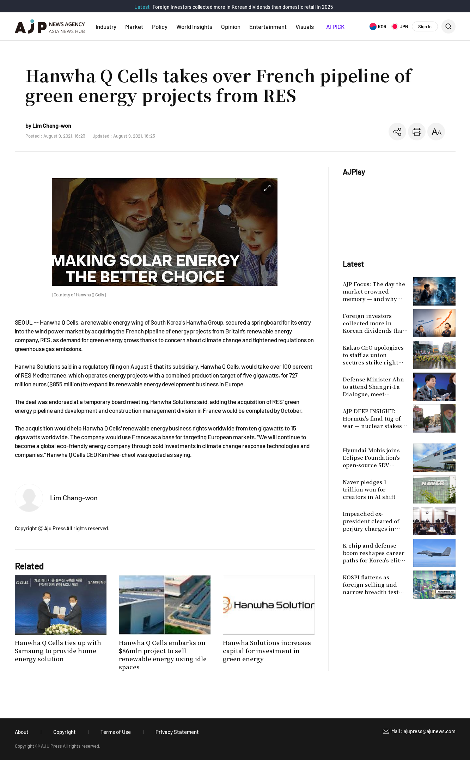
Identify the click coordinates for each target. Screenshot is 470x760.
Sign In (425, 26)
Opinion (230, 26)
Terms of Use (115, 732)
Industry (106, 26)
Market (134, 26)
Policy (159, 26)
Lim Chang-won (74, 497)
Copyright (64, 732)
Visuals (304, 26)
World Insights (194, 26)
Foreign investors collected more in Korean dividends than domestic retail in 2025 (243, 7)
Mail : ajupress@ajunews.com (423, 731)
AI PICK (335, 26)
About (22, 732)
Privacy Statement (177, 732)
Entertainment (268, 26)
